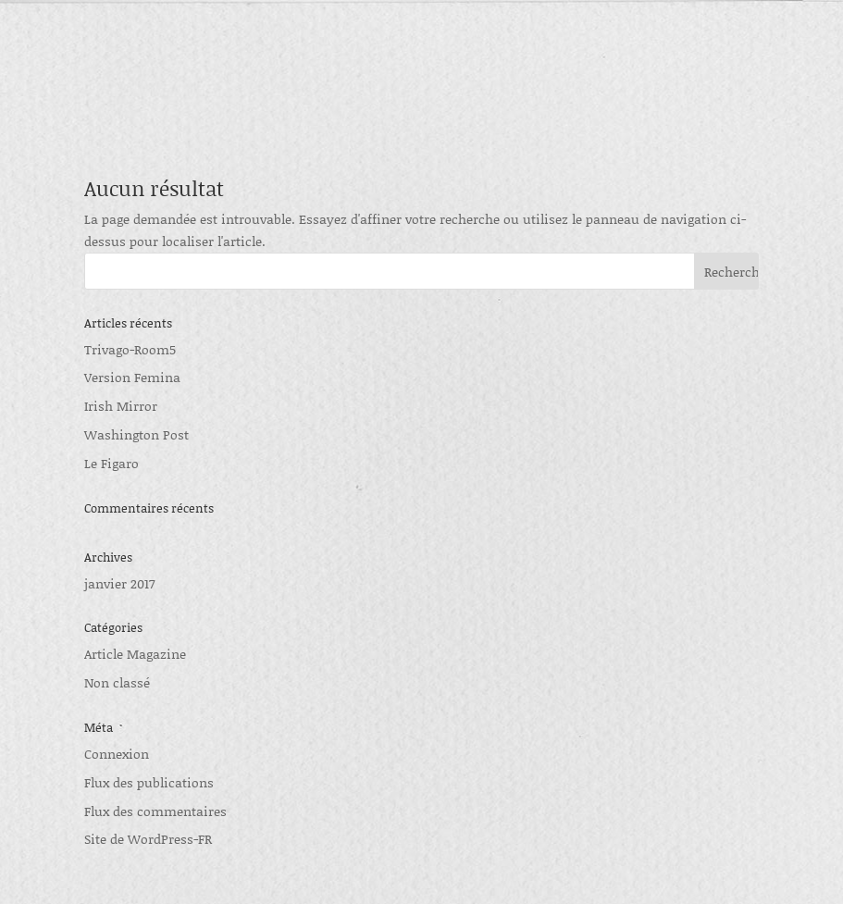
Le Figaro (111, 463)
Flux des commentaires (155, 811)
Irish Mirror (120, 405)
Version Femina (132, 377)
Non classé (117, 682)
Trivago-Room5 (130, 349)
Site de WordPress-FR (148, 838)
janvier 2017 (119, 583)
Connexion (116, 753)
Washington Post (136, 434)
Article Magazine (135, 653)
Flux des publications (149, 782)
